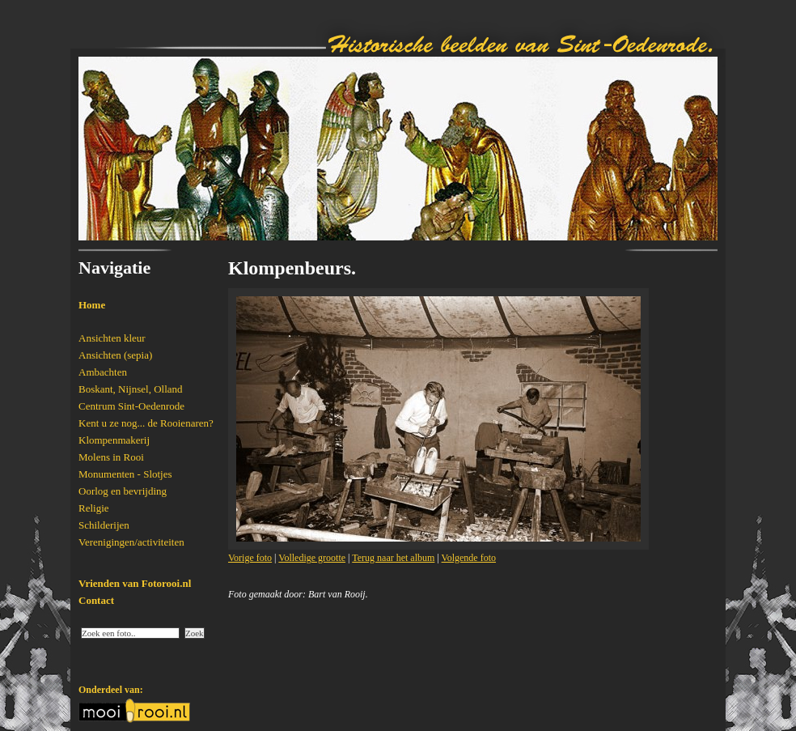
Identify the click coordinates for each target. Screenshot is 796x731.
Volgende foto (469, 557)
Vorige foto (250, 557)
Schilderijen (103, 525)
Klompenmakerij (114, 440)
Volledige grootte (311, 557)
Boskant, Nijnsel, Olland (130, 389)
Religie (93, 508)
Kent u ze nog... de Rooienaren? (146, 423)
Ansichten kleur (112, 338)
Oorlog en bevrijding (122, 491)
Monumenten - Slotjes (125, 474)
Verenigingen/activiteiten (131, 542)
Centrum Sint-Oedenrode (131, 406)
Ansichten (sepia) (115, 355)
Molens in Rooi (111, 457)
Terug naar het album (393, 557)
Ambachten (102, 372)
